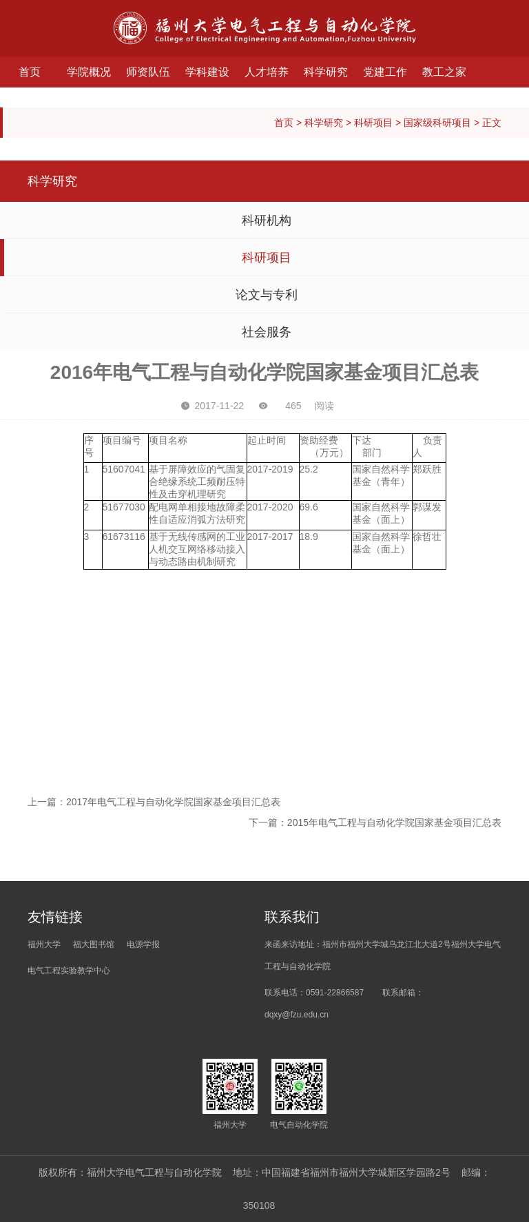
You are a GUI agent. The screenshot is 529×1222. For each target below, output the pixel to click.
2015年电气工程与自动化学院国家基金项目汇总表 (394, 822)
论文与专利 (267, 295)
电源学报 (143, 944)
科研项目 (373, 122)
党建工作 (385, 72)
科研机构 (266, 220)
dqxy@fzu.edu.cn (296, 1014)
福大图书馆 (93, 944)
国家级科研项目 (437, 122)
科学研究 (326, 72)
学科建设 (207, 72)
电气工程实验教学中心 (69, 970)
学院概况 (89, 72)
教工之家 (444, 72)
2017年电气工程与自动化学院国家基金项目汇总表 (173, 801)
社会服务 (266, 332)
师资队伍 (148, 72)
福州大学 (44, 944)
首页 (30, 72)
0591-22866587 (335, 992)
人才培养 (267, 72)
